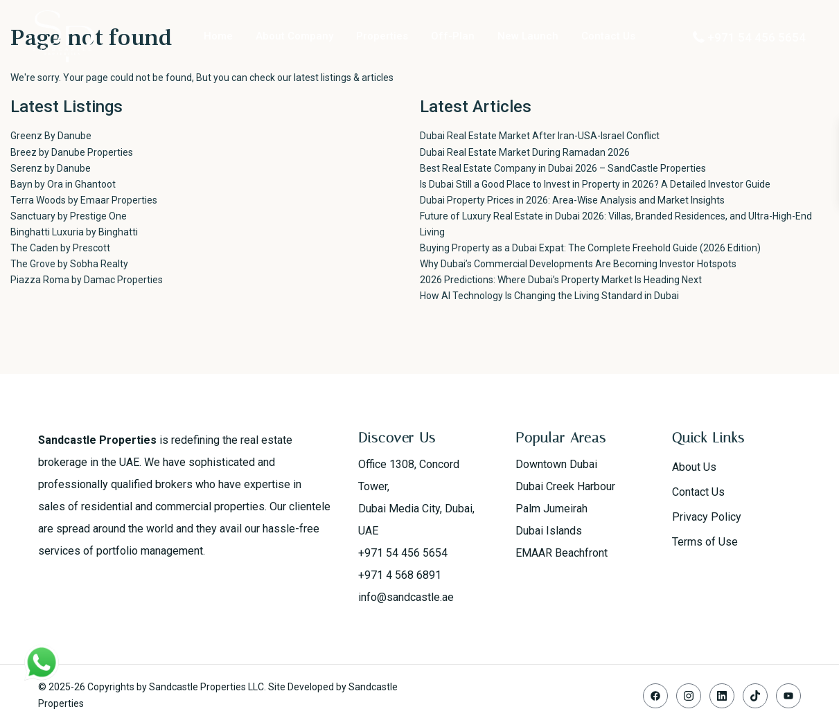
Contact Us (608, 36)
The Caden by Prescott (60, 247)
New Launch (527, 36)
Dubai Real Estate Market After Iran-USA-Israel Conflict (540, 135)
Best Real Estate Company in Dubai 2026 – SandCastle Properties (563, 168)
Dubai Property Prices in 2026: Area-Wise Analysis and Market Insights (572, 200)
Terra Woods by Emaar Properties (83, 200)
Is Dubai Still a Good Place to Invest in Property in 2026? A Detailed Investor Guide (595, 184)
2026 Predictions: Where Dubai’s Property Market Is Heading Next (561, 279)
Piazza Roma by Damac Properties (86, 279)
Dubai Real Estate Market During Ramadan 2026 (525, 152)
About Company (294, 36)
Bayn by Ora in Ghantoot (63, 184)
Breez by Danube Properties (71, 152)
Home (218, 36)
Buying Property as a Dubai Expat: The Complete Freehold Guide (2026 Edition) (590, 247)
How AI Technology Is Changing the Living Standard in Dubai (549, 295)
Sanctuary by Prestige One (68, 216)
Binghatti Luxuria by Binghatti (74, 231)
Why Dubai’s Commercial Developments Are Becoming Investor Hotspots (578, 263)
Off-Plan (453, 36)
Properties (382, 36)
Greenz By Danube (50, 135)
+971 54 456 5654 (756, 37)
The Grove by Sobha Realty (69, 263)
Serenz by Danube (50, 168)
